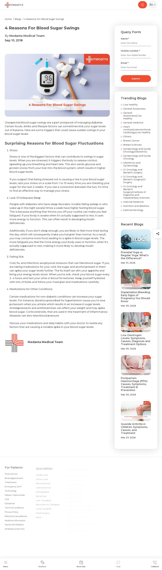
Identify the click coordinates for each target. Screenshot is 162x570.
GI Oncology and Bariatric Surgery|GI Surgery (134, 179)
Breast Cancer (131, 140)
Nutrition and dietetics (136, 206)
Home (8, 19)
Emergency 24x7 (13, 488)
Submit (136, 78)
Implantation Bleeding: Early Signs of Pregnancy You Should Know (135, 297)
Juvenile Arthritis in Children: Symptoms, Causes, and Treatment (134, 429)
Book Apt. (81, 564)
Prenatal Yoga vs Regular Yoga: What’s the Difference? (135, 255)
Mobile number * (130, 50)
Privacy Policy (11, 514)
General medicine (133, 122)
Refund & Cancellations (16, 518)
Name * (125, 38)
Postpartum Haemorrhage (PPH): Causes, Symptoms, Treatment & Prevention (134, 384)
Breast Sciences (132, 144)
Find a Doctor (11, 476)
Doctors (42, 564)
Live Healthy (130, 104)
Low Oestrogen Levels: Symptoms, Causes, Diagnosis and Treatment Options (135, 340)
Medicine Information (15, 522)
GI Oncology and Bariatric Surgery (132, 171)
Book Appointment (14, 480)
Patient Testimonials (15, 497)
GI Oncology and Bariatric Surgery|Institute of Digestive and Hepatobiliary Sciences (136, 192)
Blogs (18, 19)
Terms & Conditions (14, 509)
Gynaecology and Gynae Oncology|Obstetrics (137, 150)
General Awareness (134, 108)
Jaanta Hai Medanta (14, 526)
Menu (5, 564)
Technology (10, 493)
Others (127, 136)
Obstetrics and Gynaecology (131, 164)
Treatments (10, 484)
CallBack (155, 564)
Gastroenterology (133, 210)
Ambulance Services (14, 531)
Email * (125, 63)
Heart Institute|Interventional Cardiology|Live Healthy (136, 129)
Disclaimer (10, 505)
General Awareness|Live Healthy (132, 115)
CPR (7, 501)
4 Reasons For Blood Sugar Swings (44, 19)
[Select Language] (153, 5)
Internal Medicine (133, 201)
